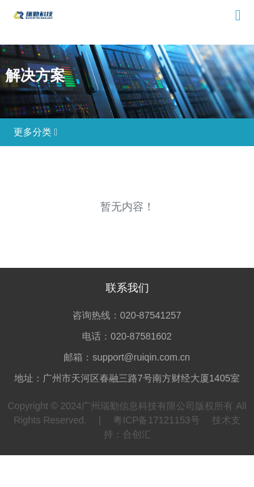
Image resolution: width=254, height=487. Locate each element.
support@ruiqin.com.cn (141, 357)
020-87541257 (150, 315)
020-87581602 (140, 336)
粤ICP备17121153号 (156, 420)
